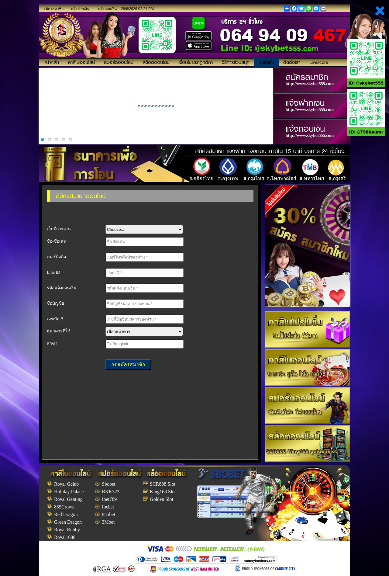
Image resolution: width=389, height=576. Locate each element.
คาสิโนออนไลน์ (81, 62)
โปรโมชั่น (266, 62)
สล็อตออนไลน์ (156, 62)
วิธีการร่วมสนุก (236, 62)
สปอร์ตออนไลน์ (118, 62)
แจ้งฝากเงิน (80, 9)
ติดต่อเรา (291, 62)
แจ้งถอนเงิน (107, 9)
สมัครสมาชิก (53, 9)
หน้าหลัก (51, 62)
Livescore (318, 62)
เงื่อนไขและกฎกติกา (196, 62)
